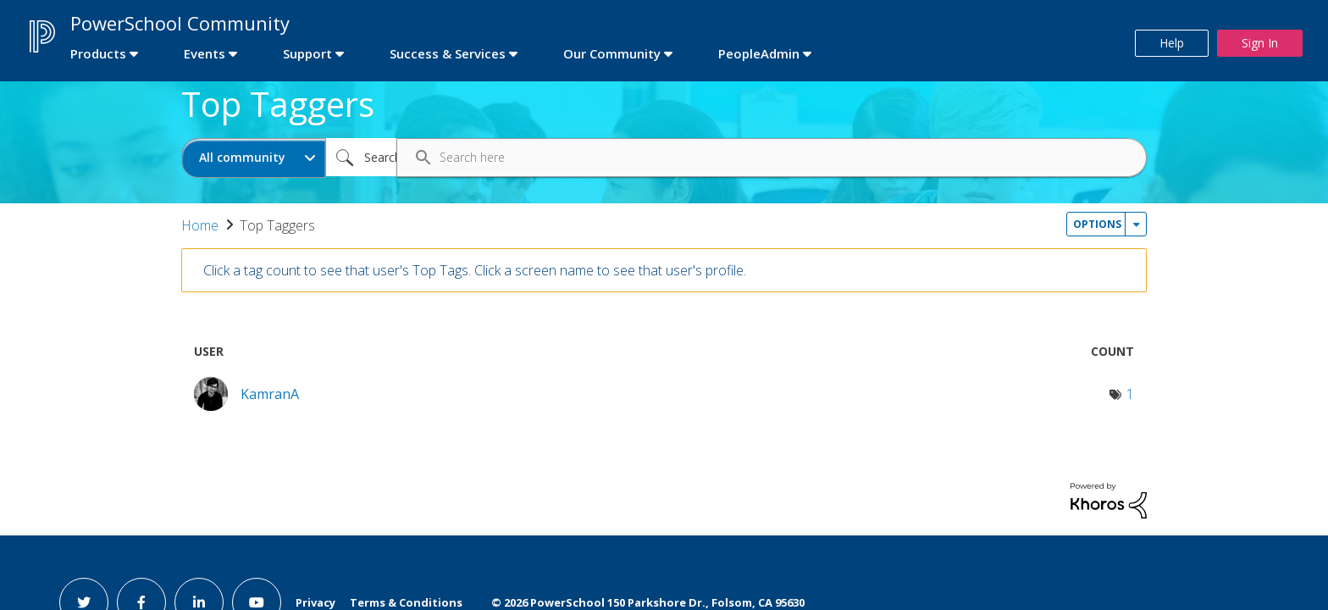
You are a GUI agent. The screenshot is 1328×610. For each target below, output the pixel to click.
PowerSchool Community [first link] (180, 23)
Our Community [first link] (612, 53)
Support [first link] (307, 53)
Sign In (1260, 43)
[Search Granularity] (253, 158)
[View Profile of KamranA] (270, 394)
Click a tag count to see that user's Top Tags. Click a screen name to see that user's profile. (474, 270)
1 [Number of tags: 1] (1130, 394)
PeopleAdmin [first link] (759, 53)
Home (200, 225)
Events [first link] (204, 53)
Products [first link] (98, 53)
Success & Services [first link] (448, 53)
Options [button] (1097, 224)
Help (1171, 43)
